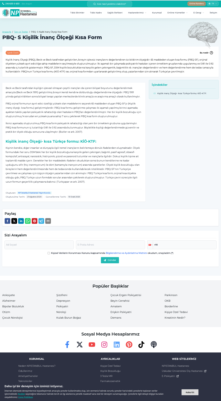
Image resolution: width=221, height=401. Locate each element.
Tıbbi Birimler (77, 12)
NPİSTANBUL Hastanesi (175, 366)
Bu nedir (206, 52)
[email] (48, 221)
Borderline (171, 306)
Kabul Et (190, 392)
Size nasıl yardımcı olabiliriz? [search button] (109, 4)
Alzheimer (8, 300)
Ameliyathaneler (28, 376)
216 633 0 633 (17, 3)
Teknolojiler (25, 381)
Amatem (116, 306)
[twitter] (14, 221)
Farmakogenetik (110, 381)
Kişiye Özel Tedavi (176, 312)
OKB (167, 300)
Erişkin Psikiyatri (121, 312)
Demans (116, 317)
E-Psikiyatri (170, 376)
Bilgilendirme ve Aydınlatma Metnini (126, 253)
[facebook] (7, 221)
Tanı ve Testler (21, 32)
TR (213, 4)
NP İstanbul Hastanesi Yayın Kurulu (34, 193)
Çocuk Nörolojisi (12, 317)
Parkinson (171, 295)
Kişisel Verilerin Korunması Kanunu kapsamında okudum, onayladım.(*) (112, 253)
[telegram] (41, 221)
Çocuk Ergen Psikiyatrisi (126, 295)
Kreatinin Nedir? (175, 317)
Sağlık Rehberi (114, 12)
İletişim (213, 12)
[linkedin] (21, 221)
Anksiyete (8, 295)
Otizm (6, 312)
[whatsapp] (28, 221)
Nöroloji (61, 312)
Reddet (21, 394)
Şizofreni (61, 295)
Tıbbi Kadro (96, 12)
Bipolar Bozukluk (13, 306)
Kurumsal (157, 12)
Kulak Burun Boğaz (68, 317)
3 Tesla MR (106, 376)
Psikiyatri (62, 306)
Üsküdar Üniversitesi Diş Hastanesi (184, 371)
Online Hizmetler (177, 12)
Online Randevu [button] (196, 4)
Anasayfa (6, 32)
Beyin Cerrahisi (120, 300)
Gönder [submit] (110, 260)
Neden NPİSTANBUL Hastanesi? (36, 366)
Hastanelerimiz (137, 12)
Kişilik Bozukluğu (110, 371)
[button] (150, 245)
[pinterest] (34, 221)
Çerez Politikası (25, 397)
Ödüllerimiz (25, 371)
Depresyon (63, 300)
